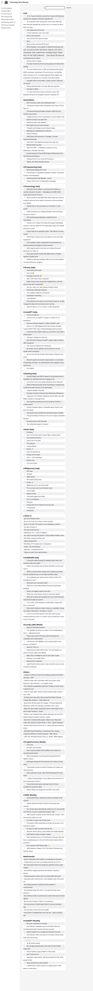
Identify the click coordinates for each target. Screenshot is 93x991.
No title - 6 (30, 482)
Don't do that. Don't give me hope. (37, 38)
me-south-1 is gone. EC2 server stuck (38, 820)
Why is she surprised (33, 36)
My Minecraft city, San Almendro (37, 421)
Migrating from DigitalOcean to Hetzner (39, 131)
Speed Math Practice (7, 19)
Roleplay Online (6, 28)
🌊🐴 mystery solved (33, 943)
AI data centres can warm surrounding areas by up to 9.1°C (42, 862)
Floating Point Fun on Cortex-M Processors (40, 159)
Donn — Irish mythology (34, 457)
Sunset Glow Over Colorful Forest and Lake (40, 505)
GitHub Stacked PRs (30, 541)
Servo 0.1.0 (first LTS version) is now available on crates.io (42, 524)
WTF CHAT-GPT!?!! (33, 954)
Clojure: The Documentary (32, 546)
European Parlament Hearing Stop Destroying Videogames (45, 393)
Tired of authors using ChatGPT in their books (41, 951)
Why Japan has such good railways (38, 125)
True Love (30, 745)
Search (69, 8)
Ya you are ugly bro (33, 315)
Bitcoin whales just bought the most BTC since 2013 (43, 790)
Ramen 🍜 (30, 449)
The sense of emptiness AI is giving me (39, 346)
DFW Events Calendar (7, 25)
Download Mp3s (6, 11)
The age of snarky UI (30, 527)
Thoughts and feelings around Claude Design (41, 128)
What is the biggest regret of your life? (38, 591)
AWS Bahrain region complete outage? (39, 834)
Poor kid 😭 (30, 273)
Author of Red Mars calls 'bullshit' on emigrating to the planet (43, 859)
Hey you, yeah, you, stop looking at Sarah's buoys (42, 287)
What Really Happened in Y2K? (37, 170)
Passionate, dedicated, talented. (37, 290)
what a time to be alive (34, 440)
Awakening (30, 510)
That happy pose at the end (35, 30)
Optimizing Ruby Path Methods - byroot (39, 178)
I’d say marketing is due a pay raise (38, 33)
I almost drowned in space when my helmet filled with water (42, 876)
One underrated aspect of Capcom (37, 424)
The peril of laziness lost (31, 530)
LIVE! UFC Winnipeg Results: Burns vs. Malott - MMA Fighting (43, 736)
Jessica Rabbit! (31, 446)
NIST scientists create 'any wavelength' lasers (41, 103)
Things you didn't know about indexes (35, 552)
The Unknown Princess (34, 438)
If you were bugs (32, 463)
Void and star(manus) (33, 452)
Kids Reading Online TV (8, 22)
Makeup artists (31, 493)
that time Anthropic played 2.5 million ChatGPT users (43, 323)
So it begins (30, 368)
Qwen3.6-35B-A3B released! (36, 627)
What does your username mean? (37, 583)
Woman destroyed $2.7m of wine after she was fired (43, 86)
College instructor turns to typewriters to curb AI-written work (45, 117)
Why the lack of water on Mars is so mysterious (38, 901)
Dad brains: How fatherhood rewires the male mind (42, 142)
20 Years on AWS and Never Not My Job (39, 829)
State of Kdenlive (32, 133)
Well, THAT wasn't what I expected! (38, 279)
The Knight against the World (36, 496)
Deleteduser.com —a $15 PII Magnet (35, 532)
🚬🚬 (28, 940)
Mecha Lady (30, 460)
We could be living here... (35, 479)
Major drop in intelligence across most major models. (43, 655)
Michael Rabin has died (34, 145)
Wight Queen (31, 477)
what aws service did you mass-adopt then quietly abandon (45, 831)
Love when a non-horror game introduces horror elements (45, 382)
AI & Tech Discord (6, 14)
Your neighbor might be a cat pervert (38, 293)
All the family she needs (34, 270)
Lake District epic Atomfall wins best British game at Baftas (45, 413)
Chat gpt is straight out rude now (37, 337)
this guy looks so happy (34, 61)
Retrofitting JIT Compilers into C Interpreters (37, 544)
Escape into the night (33, 454)
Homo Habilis (31, 491)
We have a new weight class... (36, 658)
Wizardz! (29, 474)
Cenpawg (30, 432)
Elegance (30, 502)
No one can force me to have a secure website (38, 521)
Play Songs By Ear (6, 16)
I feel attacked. (31, 298)
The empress (31, 443)
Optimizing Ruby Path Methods (36, 122)
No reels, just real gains (34, 747)
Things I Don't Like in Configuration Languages (41, 181)
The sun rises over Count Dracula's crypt (39, 488)
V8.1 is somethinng (33, 499)
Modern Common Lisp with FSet (37, 119)
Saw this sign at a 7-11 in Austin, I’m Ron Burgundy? (43, 307)
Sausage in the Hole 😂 (34, 276)
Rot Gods (30, 471)
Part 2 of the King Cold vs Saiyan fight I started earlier (43, 435)
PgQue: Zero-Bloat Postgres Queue (38, 162)
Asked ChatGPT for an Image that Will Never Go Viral (43, 932)
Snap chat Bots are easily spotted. (37, 963)
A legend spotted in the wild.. (36, 390)
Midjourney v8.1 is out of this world (37, 485)
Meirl (28, 41)
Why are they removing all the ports (38, 44)
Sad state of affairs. (33, 89)
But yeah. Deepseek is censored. (37, 923)
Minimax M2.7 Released (34, 661)
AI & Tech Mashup (6, 8)
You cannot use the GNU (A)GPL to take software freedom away (44, 535)
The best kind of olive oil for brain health (36, 910)
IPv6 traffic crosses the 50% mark (34, 538)
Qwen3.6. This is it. (33, 647)
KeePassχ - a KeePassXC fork (33, 549)
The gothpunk (31, 508)
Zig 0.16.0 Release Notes (32, 518)
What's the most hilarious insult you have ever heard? (43, 594)
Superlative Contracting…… (35, 295)
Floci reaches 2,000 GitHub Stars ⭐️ (38, 845)
